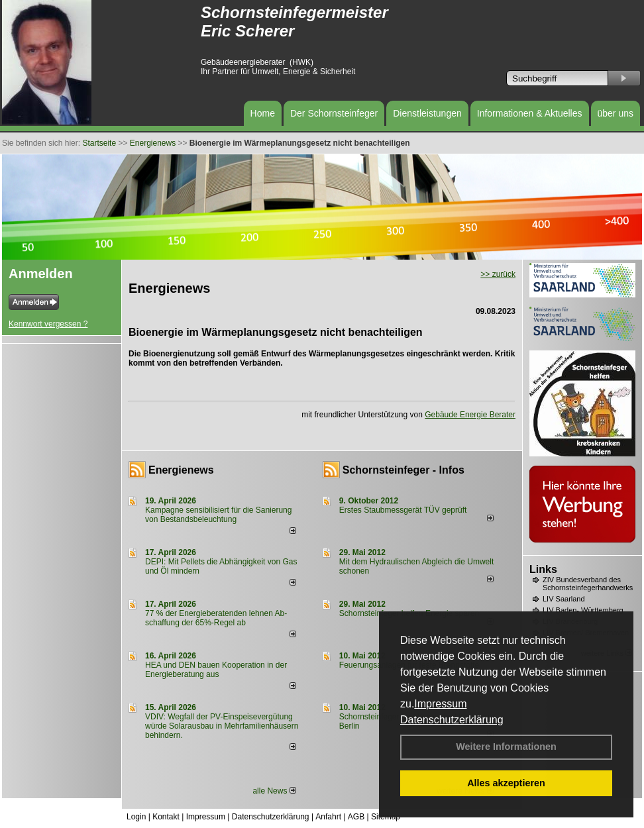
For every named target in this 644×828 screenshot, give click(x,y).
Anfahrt (328, 816)
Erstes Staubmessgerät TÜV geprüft (403, 510)
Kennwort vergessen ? (48, 324)
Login (136, 816)
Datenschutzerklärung (452, 719)
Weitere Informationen (506, 746)
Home (262, 113)
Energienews (181, 470)
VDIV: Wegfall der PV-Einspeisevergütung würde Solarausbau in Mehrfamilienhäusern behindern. (221, 726)
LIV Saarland (564, 599)
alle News (273, 791)
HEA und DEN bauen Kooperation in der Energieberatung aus (216, 669)
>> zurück (497, 274)
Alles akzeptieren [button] (506, 783)
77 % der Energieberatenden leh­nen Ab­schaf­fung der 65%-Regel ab (216, 618)
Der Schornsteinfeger (334, 113)
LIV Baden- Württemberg (583, 610)
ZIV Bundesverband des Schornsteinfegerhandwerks (588, 584)
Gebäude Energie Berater (470, 414)
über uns (615, 113)
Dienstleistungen (427, 113)
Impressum (440, 703)
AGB (356, 816)
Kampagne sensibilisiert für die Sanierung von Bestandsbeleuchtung (218, 514)
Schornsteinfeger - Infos (403, 470)
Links (543, 569)
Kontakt (166, 816)
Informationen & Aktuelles (529, 113)
